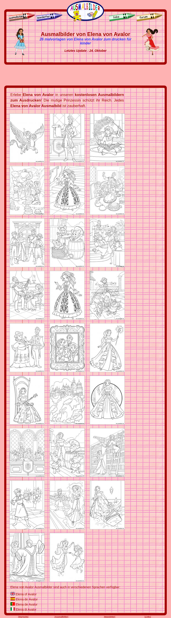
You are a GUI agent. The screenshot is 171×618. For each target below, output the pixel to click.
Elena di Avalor (26, 609)
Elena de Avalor (26, 604)
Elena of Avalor (26, 594)
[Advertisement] (85, 75)
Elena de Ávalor (27, 599)
